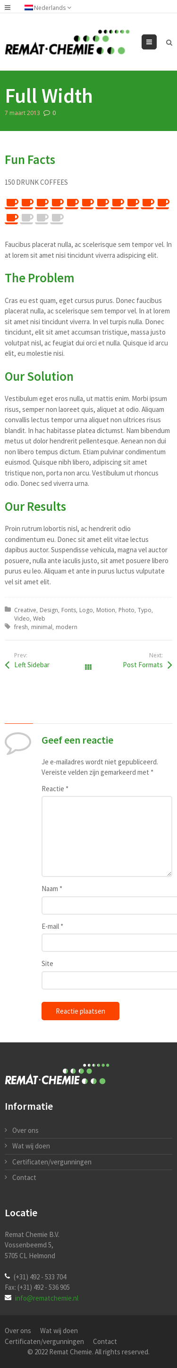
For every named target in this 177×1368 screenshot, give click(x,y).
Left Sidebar (32, 664)
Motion (105, 610)
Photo (126, 610)
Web (39, 618)
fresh (21, 627)
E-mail (52, 926)
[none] (53, 7)
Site (47, 963)
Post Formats (143, 664)
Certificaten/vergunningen (52, 1161)
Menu (156, 41)
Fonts (68, 610)
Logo (86, 610)
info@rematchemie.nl (46, 1298)
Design (49, 610)
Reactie (55, 788)
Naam (52, 888)
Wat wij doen (31, 1145)
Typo (145, 610)
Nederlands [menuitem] (50, 8)
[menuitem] (53, 7)
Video (22, 618)
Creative (25, 610)
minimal (41, 627)
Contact (24, 1177)
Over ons (25, 1130)
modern (66, 627)
